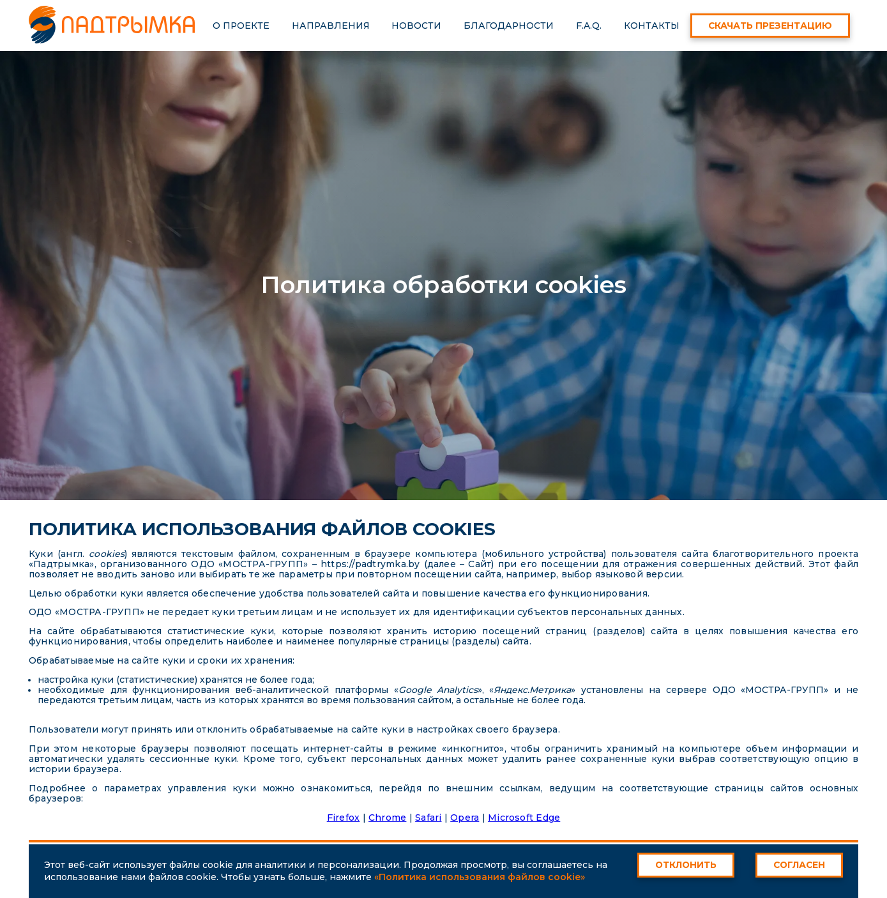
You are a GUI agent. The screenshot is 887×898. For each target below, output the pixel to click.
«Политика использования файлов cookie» (479, 877)
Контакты (651, 25)
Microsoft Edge (524, 817)
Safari (428, 817)
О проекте (241, 25)
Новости (416, 25)
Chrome (387, 817)
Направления (331, 25)
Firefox (343, 817)
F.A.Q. (589, 25)
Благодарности (509, 25)
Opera (464, 817)
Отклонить (685, 865)
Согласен (799, 865)
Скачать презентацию (770, 25)
